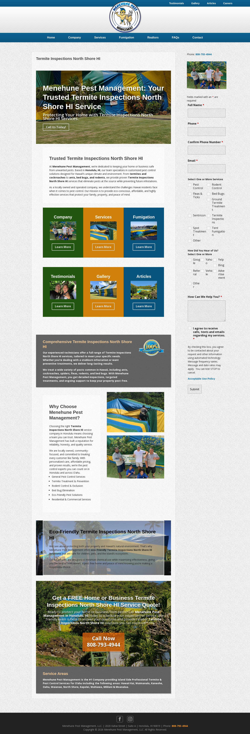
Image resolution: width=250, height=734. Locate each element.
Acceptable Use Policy (201, 378)
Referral (196, 272)
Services (100, 37)
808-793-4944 (203, 54)
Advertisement (221, 274)
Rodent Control (217, 186)
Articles (211, 3)
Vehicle (209, 272)
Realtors (153, 37)
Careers (227, 3)
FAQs (175, 37)
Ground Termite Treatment (218, 204)
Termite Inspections (218, 219)
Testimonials (176, 3)
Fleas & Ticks (197, 195)
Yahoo (209, 261)
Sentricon (199, 215)
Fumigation (126, 37)
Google (196, 261)
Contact (197, 37)
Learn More (63, 247)
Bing (221, 265)
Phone (193, 123)
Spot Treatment (199, 231)
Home (51, 37)
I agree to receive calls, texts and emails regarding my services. (209, 334)
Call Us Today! (56, 127)
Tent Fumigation (218, 231)
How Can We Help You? (205, 297)
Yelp (221, 259)
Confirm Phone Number (205, 142)
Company (74, 37)
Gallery (195, 3)
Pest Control (198, 186)
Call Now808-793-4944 (103, 641)
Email (193, 161)
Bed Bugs (218, 193)
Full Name (196, 105)
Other (197, 240)
